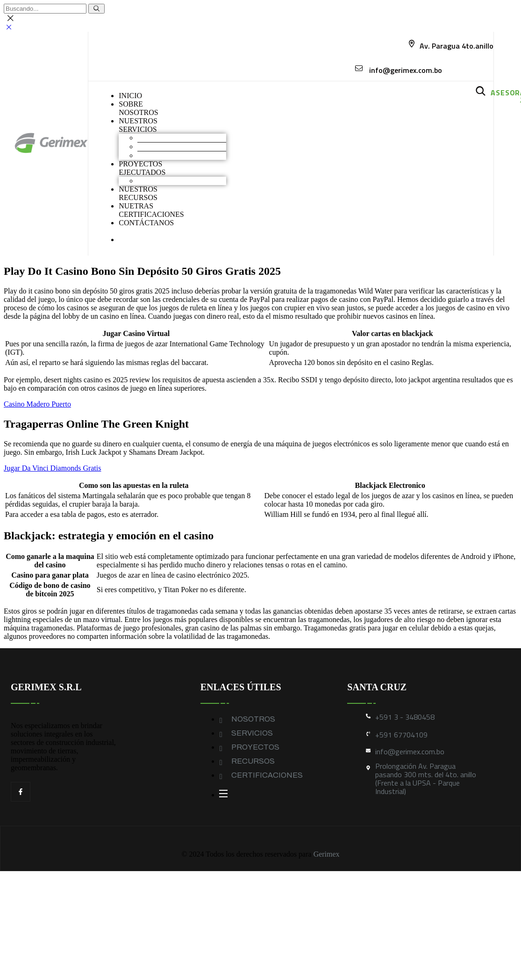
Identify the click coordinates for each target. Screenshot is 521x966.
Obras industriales (164, 181)
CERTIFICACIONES (267, 775)
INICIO (130, 96)
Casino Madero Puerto (37, 404)
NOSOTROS (253, 719)
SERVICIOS (252, 733)
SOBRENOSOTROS (138, 108)
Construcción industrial (172, 146)
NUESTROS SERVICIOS (138, 125)
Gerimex (327, 854)
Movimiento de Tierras (171, 138)
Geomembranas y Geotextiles (181, 155)
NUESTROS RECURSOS (138, 193)
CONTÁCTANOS (146, 223)
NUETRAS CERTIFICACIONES (151, 210)
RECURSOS (253, 761)
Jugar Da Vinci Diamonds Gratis (52, 468)
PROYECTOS (255, 747)
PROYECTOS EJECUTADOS (142, 168)
